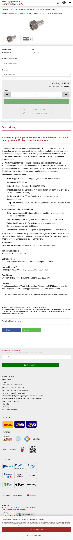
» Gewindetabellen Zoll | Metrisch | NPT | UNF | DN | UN (21, 398)
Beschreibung (9, 127)
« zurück (14, 9)
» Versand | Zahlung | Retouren (13, 387)
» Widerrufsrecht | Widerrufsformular (15, 390)
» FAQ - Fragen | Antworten (11, 401)
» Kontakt (5, 404)
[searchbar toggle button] (58, 3)
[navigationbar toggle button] (70, 3)
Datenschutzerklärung (14, 525)
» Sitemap (5, 407)
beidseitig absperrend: (9, 58)
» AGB (4, 382)
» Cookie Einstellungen (10, 409)
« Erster (6, 9)
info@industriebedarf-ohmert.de (16, 509)
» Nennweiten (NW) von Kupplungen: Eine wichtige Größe (22, 396)
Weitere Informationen (36, 535)
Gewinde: (5, 70)
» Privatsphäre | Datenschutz (12, 385)
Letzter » (30, 9)
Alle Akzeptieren (36, 529)
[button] (7, 94)
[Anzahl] (36, 94)
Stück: (6, 90)
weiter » (22, 9)
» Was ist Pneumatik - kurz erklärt (14, 393)
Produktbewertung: (12, 321)
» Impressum (6, 379)
